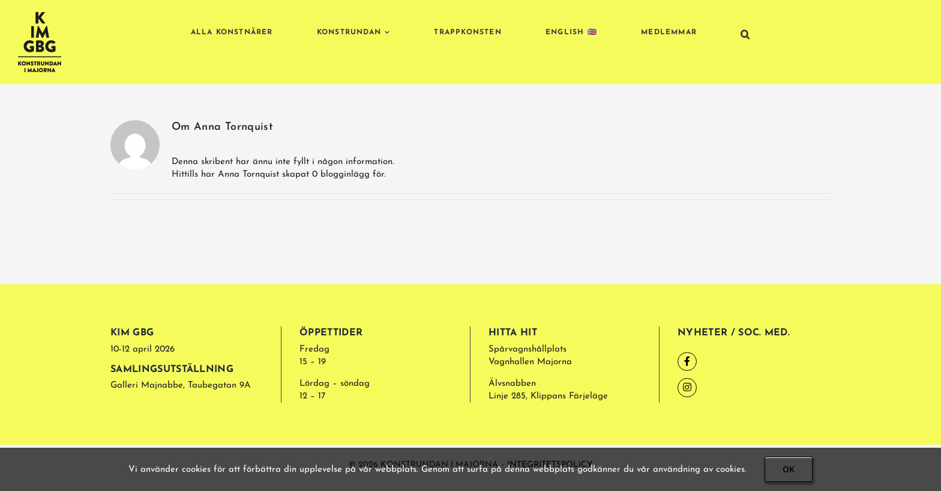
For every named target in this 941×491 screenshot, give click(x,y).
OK (789, 469)
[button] (745, 34)
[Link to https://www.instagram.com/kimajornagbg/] (687, 387)
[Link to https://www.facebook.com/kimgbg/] (687, 361)
